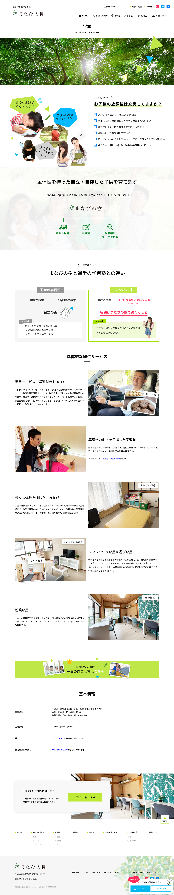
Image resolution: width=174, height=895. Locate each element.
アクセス (118, 872)
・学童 (55, 844)
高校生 (90, 832)
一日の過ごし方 (110, 832)
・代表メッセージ (37, 844)
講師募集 (106, 872)
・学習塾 (56, 837)
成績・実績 (93, 872)
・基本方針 (35, 840)
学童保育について (60, 750)
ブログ (82, 872)
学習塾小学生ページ (112, 458)
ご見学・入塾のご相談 (85, 797)
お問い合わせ (140, 888)
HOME (18, 832)
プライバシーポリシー (135, 872)
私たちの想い (37, 832)
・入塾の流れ (131, 840)
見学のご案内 (161, 888)
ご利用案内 (132, 832)
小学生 (56, 832)
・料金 (129, 837)
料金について (58, 738)
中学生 (74, 832)
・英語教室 (57, 840)
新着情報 (71, 872)
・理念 (33, 837)
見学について (153, 832)
